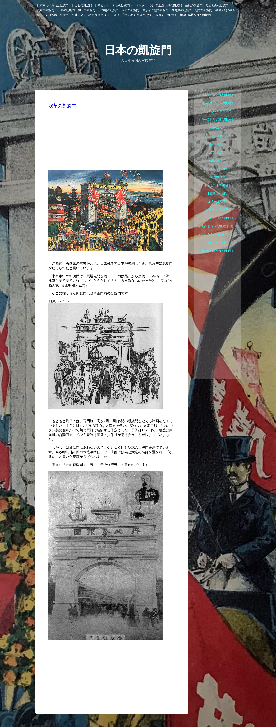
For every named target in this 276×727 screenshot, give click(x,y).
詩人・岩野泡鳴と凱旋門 (53, 15)
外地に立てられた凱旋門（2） (133, 15)
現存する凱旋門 (166, 15)
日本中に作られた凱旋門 (53, 5)
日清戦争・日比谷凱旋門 (217, 103)
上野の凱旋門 (66, 10)
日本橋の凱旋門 (109, 10)
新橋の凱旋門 (193, 5)
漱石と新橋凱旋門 (217, 5)
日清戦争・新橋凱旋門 (217, 111)
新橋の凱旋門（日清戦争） (130, 5)
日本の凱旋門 (138, 50)
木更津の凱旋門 (182, 10)
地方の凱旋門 (203, 10)
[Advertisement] (111, 139)
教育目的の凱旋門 (226, 10)
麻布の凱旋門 (130, 10)
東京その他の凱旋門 (155, 10)
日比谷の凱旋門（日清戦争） (90, 5)
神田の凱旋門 (86, 10)
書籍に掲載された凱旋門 (195, 15)
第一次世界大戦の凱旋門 (166, 5)
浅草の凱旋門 (45, 10)
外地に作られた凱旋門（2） (217, 235)
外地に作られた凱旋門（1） (217, 226)
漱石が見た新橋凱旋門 (217, 136)
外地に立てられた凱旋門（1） (91, 15)
